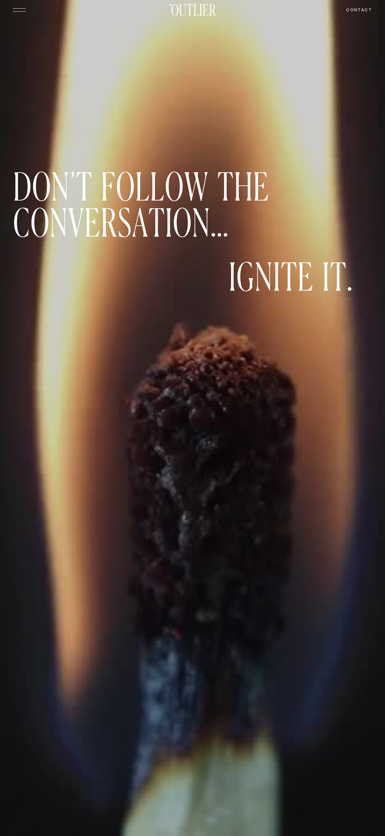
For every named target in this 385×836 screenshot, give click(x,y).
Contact (359, 9)
